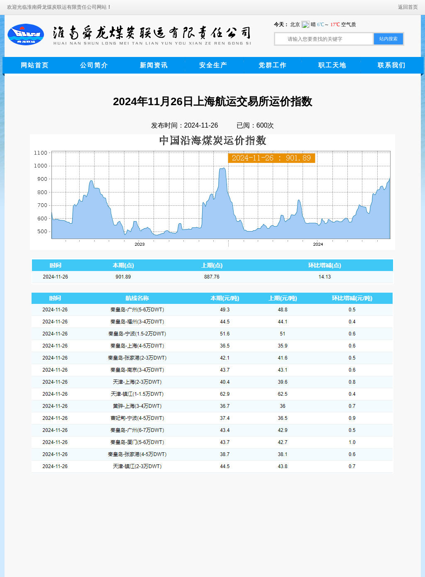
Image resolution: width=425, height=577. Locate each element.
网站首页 (35, 65)
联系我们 (392, 65)
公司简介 (94, 65)
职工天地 (332, 65)
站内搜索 (388, 38)
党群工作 (273, 65)
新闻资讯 (154, 65)
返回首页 (408, 7)
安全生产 (213, 65)
